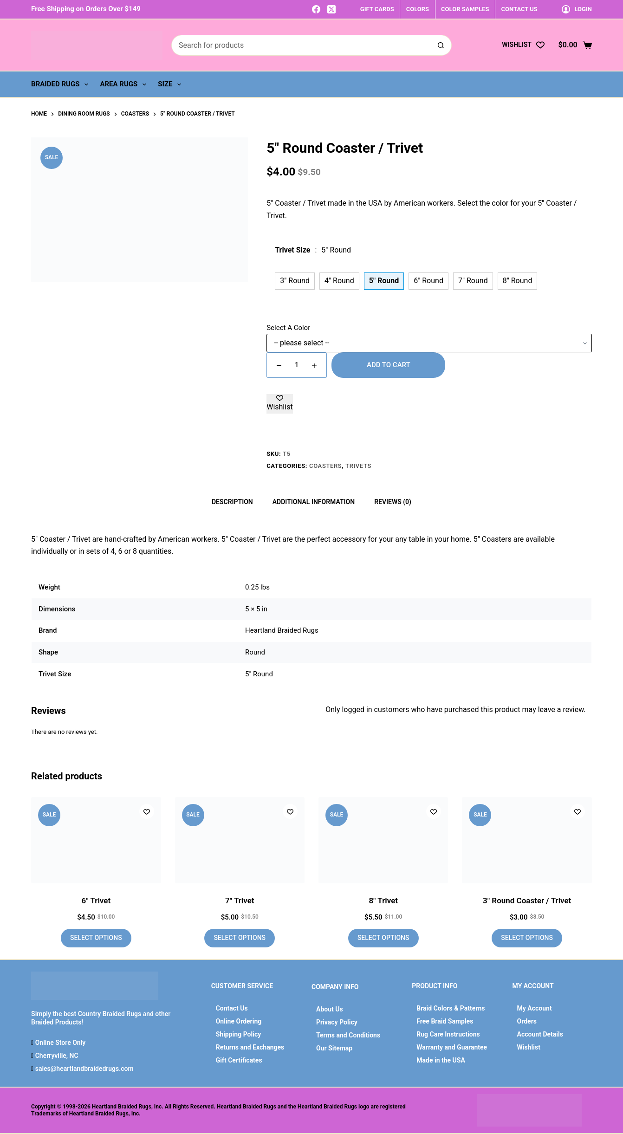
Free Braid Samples (444, 1021)
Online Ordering (239, 1021)
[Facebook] (316, 9)
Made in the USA (440, 1060)
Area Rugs (125, 84)
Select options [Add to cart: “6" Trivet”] (96, 937)
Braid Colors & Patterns (450, 1008)
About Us (329, 1009)
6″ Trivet (96, 900)
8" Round (517, 280)
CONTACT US (519, 9)
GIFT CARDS (377, 9)
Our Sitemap (334, 1048)
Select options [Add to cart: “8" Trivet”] (383, 937)
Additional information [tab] (314, 501)
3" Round (295, 280)
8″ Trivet (383, 900)
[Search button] (441, 45)
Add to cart (388, 365)
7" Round (473, 280)
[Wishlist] (523, 44)
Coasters (325, 465)
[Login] (577, 9)
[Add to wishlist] (279, 403)
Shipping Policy (238, 1034)
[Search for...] (301, 45)
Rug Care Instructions (448, 1034)
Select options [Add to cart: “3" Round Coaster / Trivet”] (527, 937)
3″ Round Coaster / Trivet (527, 900)
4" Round (339, 280)
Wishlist (528, 1047)
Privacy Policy (336, 1022)
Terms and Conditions (348, 1035)
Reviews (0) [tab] (392, 501)
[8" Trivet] (383, 840)
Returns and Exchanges (250, 1047)
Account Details (540, 1034)
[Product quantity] (296, 365)
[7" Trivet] (240, 840)
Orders (527, 1021)
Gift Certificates (239, 1060)
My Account (534, 1008)
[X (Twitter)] (331, 9)
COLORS (417, 9)
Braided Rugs (61, 84)
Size (171, 84)
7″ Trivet (239, 900)
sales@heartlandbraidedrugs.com (83, 1068)
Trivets (358, 465)
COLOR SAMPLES (465, 9)
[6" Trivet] (96, 840)
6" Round (428, 280)
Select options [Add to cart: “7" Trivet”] (240, 937)
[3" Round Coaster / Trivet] (526, 840)
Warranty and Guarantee (451, 1047)
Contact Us (232, 1008)
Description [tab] (232, 501)
